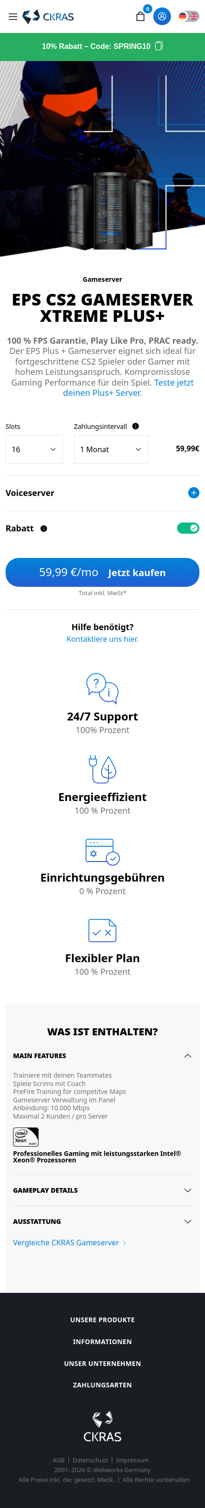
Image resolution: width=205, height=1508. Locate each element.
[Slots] (34, 449)
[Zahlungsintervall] (135, 426)
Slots (13, 426)
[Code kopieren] (158, 47)
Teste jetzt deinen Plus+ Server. (128, 388)
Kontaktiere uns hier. (102, 639)
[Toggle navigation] (13, 16)
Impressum (132, 1460)
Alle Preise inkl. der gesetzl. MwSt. (67, 1480)
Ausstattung (37, 1221)
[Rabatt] (44, 528)
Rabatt (27, 528)
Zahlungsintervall (106, 426)
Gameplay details (45, 1190)
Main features (39, 1055)
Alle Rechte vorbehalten (156, 1480)
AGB (59, 1460)
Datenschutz (90, 1460)
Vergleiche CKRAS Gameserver (66, 1242)
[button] (140, 16)
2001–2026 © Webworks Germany (103, 1470)
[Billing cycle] (111, 449)
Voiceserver (102, 493)
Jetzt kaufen (102, 571)
